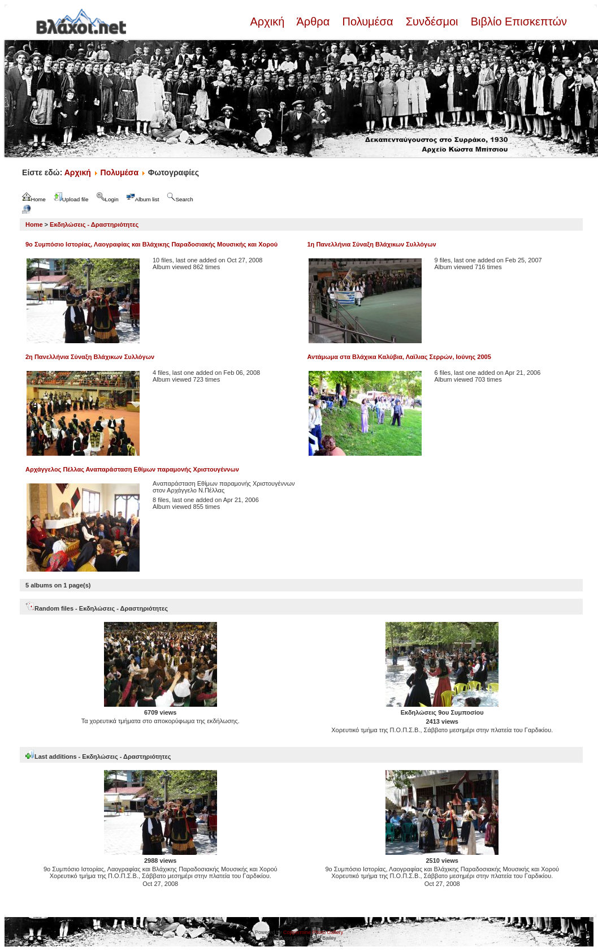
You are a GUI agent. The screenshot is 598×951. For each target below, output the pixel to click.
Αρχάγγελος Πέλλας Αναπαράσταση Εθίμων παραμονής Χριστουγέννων (132, 469)
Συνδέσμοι (431, 21)
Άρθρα (313, 21)
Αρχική (268, 21)
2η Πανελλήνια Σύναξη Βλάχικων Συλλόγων (89, 356)
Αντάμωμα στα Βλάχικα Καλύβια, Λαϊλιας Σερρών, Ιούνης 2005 (399, 356)
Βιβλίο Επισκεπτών (517, 21)
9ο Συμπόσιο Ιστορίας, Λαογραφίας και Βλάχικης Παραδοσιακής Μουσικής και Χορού (151, 244)
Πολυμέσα (367, 21)
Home (34, 224)
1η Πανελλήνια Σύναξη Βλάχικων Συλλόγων (371, 244)
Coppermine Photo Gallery (313, 932)
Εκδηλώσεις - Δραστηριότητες (94, 224)
